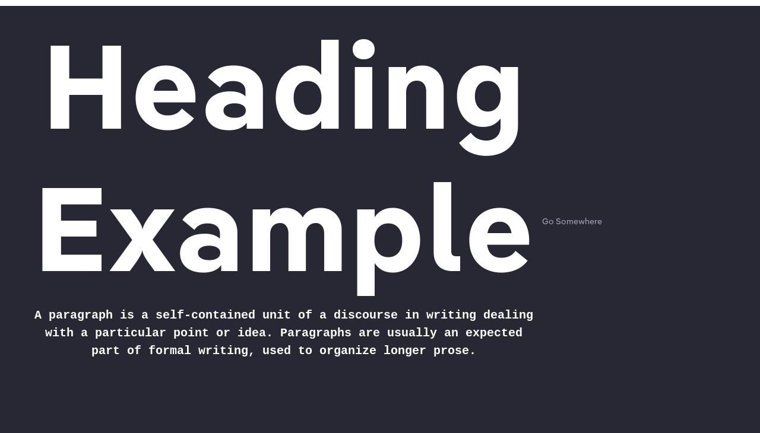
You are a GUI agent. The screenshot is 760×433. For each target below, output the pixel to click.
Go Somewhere (572, 222)
